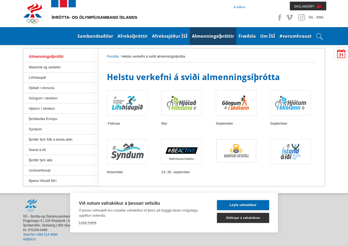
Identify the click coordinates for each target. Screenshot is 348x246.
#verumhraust (295, 36)
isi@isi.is (29, 239)
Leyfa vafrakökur (242, 205)
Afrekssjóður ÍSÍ (170, 36)
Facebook (278, 17)
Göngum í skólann (43, 98)
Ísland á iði (37, 150)
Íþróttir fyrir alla (40, 160)
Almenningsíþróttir (213, 36)
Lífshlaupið (37, 77)
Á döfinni (239, 7)
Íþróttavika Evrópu (43, 119)
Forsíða (113, 56)
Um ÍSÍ (267, 36)
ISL (311, 17)
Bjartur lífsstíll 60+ (43, 181)
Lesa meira (87, 222)
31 (341, 55)
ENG (320, 17)
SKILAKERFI (304, 6)
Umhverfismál (39, 170)
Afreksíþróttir (132, 36)
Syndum (35, 129)
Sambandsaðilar (95, 36)
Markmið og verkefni (45, 67)
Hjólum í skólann (42, 108)
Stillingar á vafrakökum (243, 217)
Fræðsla (247, 36)
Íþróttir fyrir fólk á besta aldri (50, 139)
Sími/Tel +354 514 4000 (40, 234)
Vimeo (290, 17)
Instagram (301, 17)
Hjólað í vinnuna (41, 88)
